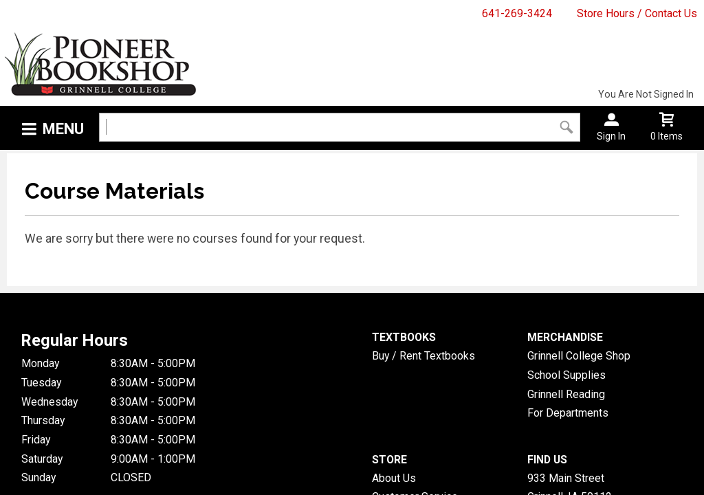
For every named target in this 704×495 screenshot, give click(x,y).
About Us (394, 478)
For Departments (567, 412)
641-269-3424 (517, 13)
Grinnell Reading (566, 394)
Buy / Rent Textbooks (423, 355)
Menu (63, 129)
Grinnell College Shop (578, 355)
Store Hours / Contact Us (637, 13)
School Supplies (566, 375)
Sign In (611, 136)
